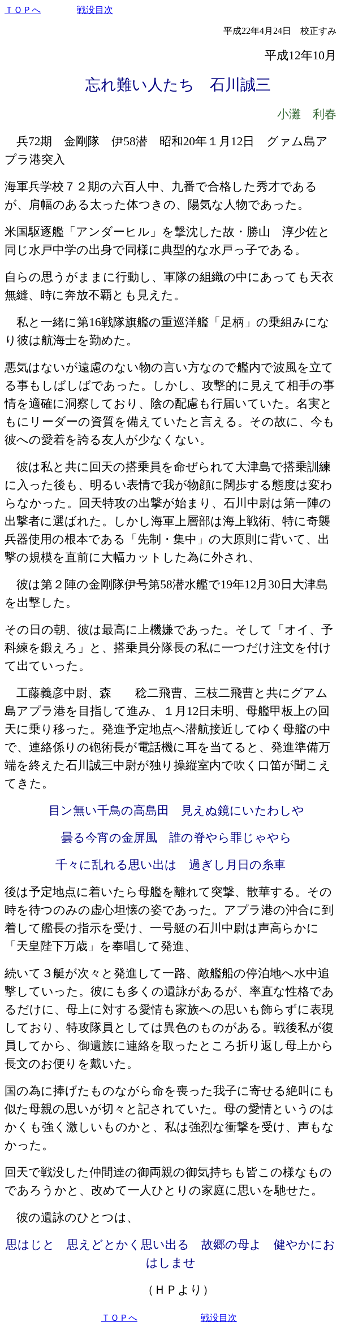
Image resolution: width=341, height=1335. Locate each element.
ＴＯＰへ (23, 10)
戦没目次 (95, 10)
